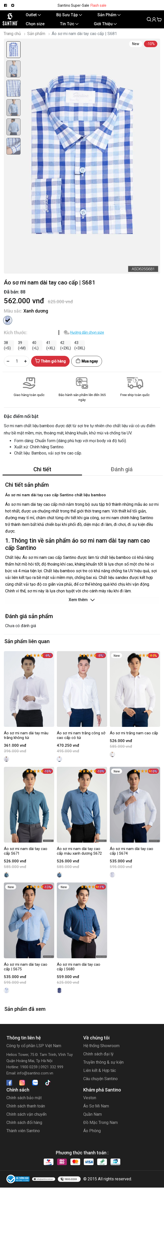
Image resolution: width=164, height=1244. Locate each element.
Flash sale (98, 5)
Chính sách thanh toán (25, 1106)
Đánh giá (122, 469)
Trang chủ (12, 33)
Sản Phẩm (109, 14)
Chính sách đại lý (98, 1054)
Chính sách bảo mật (24, 1097)
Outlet (33, 14)
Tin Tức (69, 23)
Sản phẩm (36, 33)
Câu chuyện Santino (100, 1078)
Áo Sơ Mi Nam (96, 1106)
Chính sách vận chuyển (26, 1114)
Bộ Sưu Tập (69, 14)
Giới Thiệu (105, 23)
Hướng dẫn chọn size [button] (87, 332)
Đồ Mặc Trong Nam (100, 1122)
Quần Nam (92, 1114)
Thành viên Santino (23, 1130)
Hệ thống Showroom (101, 1045)
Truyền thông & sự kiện (103, 1062)
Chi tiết (42, 469)
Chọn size (35, 23)
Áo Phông (92, 1130)
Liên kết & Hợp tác (99, 1070)
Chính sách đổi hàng (24, 1122)
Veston (89, 1097)
